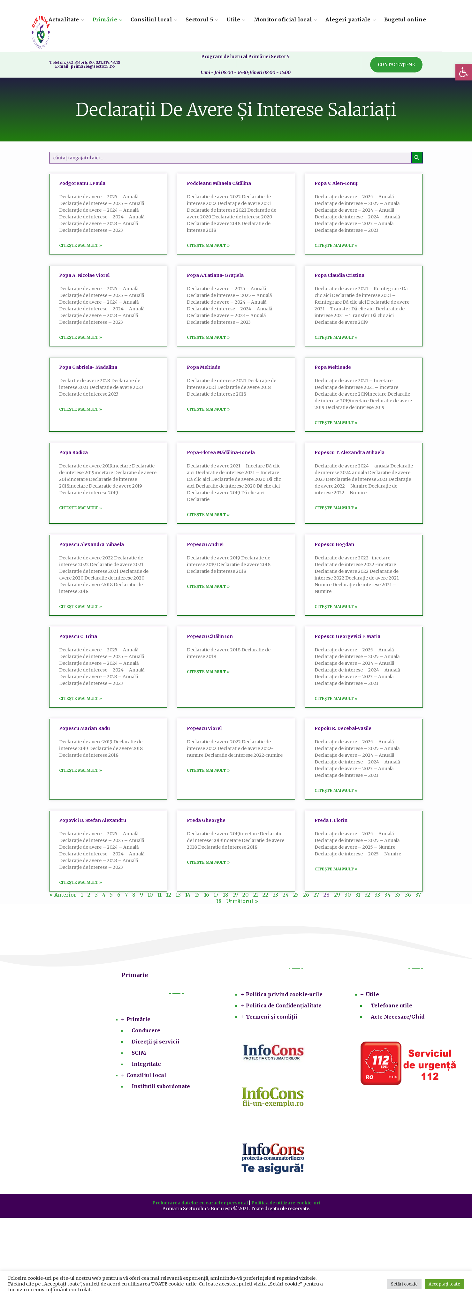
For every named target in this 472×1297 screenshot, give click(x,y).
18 (225, 894)
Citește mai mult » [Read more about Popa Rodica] (80, 507)
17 (216, 894)
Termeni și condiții (271, 1016)
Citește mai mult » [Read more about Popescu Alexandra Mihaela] (80, 606)
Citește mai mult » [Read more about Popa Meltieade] (336, 422)
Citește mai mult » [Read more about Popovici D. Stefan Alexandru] (80, 882)
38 (219, 901)
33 (377, 894)
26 (306, 894)
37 (418, 894)
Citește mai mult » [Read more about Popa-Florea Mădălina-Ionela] (208, 514)
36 (408, 894)
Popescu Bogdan (334, 544)
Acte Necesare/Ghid (397, 1016)
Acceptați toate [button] (444, 1284)
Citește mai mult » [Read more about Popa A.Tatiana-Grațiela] (208, 337)
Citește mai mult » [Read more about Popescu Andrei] (208, 586)
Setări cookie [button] (404, 1284)
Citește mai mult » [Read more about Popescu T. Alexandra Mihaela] (336, 507)
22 (265, 894)
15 (197, 894)
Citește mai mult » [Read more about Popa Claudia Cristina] (336, 337)
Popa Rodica (73, 452)
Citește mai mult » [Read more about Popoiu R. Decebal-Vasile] (336, 790)
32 (367, 894)
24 (286, 894)
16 (206, 894)
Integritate (146, 1064)
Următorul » (242, 901)
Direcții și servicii (155, 1041)
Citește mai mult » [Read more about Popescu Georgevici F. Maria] (336, 698)
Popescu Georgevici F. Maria (347, 636)
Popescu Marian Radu (84, 728)
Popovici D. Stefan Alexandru (92, 820)
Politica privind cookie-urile (284, 994)
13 (178, 894)
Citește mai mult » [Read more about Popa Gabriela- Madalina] (80, 409)
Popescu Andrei (205, 544)
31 (357, 894)
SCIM (139, 1053)
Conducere (146, 1030)
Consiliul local (146, 1075)
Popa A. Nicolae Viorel (84, 275)
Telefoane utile (391, 1005)
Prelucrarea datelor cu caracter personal (200, 1203)
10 (150, 894)
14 (187, 894)
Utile (372, 994)
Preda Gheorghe (206, 820)
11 (159, 894)
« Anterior (62, 894)
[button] (463, 72)
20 (245, 894)
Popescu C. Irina (78, 636)
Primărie (138, 1019)
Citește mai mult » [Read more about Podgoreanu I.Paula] (80, 245)
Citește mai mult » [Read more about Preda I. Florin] (336, 869)
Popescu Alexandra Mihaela (91, 544)
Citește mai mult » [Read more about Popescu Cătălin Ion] (208, 671)
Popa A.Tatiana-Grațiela (215, 275)
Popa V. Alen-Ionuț (336, 183)
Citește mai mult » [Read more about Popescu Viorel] (208, 770)
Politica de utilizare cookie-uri (285, 1203)
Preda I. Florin (331, 820)
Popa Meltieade (333, 367)
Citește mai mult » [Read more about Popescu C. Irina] (80, 698)
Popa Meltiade (203, 367)
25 (296, 894)
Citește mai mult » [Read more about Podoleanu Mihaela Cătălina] (208, 245)
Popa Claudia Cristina (339, 275)
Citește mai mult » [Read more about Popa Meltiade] (208, 409)
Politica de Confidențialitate (284, 1005)
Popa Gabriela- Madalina (88, 367)
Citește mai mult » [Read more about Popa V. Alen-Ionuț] (336, 245)
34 (387, 894)
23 (275, 894)
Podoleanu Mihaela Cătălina (219, 183)
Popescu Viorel (204, 728)
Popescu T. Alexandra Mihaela (349, 452)
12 (168, 894)
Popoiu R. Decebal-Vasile (343, 728)
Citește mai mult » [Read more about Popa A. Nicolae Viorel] (80, 337)
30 (348, 894)
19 (235, 894)
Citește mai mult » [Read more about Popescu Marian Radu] (80, 770)
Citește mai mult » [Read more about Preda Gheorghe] (208, 862)
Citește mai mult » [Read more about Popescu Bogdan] (336, 606)
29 (337, 894)
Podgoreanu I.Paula (82, 183)
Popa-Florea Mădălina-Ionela (221, 452)
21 (255, 894)
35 (397, 894)
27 (316, 894)
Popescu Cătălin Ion (210, 636)
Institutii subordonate (161, 1086)
